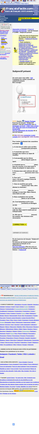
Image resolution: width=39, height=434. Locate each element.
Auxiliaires (31, 306)
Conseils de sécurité (19, 380)
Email (2, 357)
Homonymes (19, 322)
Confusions (11, 311)
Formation (3, 320)
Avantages (3, 35)
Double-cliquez (25, 61)
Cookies (18, 386)
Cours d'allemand (33, 364)
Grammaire (25, 320)
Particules (2, 333)
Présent (16, 338)
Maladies (19, 326)
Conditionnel (3, 311)
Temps (2, 342)
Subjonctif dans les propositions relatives (26, 55)
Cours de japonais (31, 366)
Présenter (21, 338)
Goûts (20, 320)
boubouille (27, 124)
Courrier (19, 313)
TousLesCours (10, 4)
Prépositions (9, 338)
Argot (17, 306)
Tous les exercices (18, 246)
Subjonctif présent (25, 43)
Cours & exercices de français (23, 30)
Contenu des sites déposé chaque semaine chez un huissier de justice (19, 384)
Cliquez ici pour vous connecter (5, 27)
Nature (25, 329)
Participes (33, 331)
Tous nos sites (33, 289)
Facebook (12, 354)
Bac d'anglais (25, 371)
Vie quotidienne (8, 344)
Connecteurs (26, 311)
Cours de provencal (24, 368)
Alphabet (2, 306)
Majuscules (13, 326)
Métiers (16, 329)
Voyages (24, 344)
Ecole (19, 315)
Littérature (33, 324)
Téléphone (35, 342)
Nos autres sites (3, 58)
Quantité (27, 338)
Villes (14, 344)
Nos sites (25, 4)
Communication (10, 309)
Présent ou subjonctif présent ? (28, 47)
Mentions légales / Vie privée (7, 386)
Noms (35, 329)
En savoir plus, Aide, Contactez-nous (25, 377)
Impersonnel (27, 322)
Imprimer (3, 39)
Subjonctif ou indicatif (26, 45)
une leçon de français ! (5, 54)
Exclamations (28, 315)
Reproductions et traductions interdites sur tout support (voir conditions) (19, 382)
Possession (3, 335)
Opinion (15, 331)
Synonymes (35, 340)
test (31, 78)
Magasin (2, 326)
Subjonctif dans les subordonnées (25, 58)
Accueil (2, 16)
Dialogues (32, 313)
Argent (13, 306)
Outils (18, 4)
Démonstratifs (13, 315)
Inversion (7, 324)
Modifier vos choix (26, 386)
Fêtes (11, 320)
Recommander (4, 42)
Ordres (20, 331)
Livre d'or (3, 40)
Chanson (2, 309)
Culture (16, 2)
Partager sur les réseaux (9, 393)
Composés (31, 309)
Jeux (2, 4)
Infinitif (33, 322)
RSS (25, 354)
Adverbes (35, 304)
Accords (24, 304)
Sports (7, 340)
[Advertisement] (25, 266)
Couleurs (13, 313)
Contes (33, 311)
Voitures (19, 344)
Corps (8, 313)
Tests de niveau (9, 342)
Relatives (2, 340)
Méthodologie (9, 329)
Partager (33, 121)
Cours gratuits (5, 286)
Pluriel (20, 333)
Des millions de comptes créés (4, 32)
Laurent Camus (11, 377)
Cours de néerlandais (5, 366)
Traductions (23, 342)
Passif (8, 333)
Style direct (13, 340)
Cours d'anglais (23, 362)
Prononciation (30, 335)
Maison (7, 326)
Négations (9, 331)
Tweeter (27, 121)
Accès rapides (4, 38)
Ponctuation (31, 333)
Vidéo (1, 344)
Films (32, 318)
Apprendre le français (19, 29)
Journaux (17, 324)
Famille (35, 315)
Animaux (8, 306)
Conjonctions (18, 311)
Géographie (8, 322)
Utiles (2, 21)
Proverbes (3, 338)
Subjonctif (29, 39)
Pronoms (22, 335)
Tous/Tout (17, 342)
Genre (15, 320)
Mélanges (2, 329)
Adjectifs (30, 304)
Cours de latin (14, 368)
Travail (29, 342)
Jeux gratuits (3, 57)
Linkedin (31, 354)
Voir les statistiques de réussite (22, 130)
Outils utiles (17, 371)
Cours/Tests (4, 18)
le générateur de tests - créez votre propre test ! (25, 126)
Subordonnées (28, 340)
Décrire (7, 315)
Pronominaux (16, 335)
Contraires (3, 313)
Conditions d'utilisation (6, 380)
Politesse (25, 333)
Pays (16, 333)
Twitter (19, 354)
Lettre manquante (25, 324)
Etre (23, 315)
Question (33, 338)
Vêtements (30, 344)
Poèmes (9, 335)
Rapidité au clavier (5, 368)
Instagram (3, 354)
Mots (24, 326)
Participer (3, 20)
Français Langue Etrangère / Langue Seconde (18, 318)
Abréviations (17, 304)
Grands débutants (34, 320)
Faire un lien (3, 44)
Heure (13, 322)
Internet (2, 324)
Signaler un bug (4, 43)
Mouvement (29, 326)
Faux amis (3, 318)
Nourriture (3, 331)
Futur (7, 320)
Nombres (30, 329)
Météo (20, 329)
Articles (22, 306)
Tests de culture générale (19, 366)
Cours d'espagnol (14, 364)
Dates (27, 313)
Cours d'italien (23, 364)
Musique (36, 326)
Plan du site (3, 41)
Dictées (2, 315)
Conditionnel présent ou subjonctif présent (28, 52)
